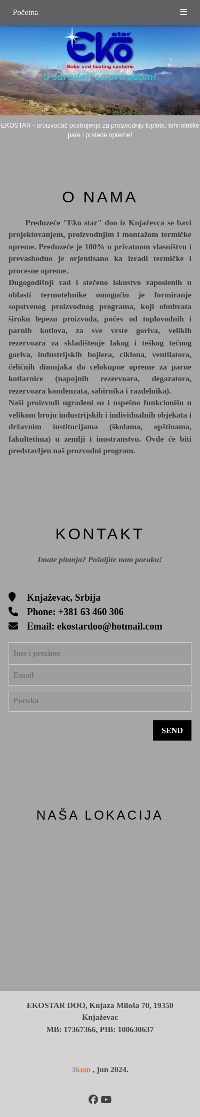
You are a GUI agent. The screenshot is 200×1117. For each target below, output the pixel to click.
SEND (172, 730)
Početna (25, 12)
